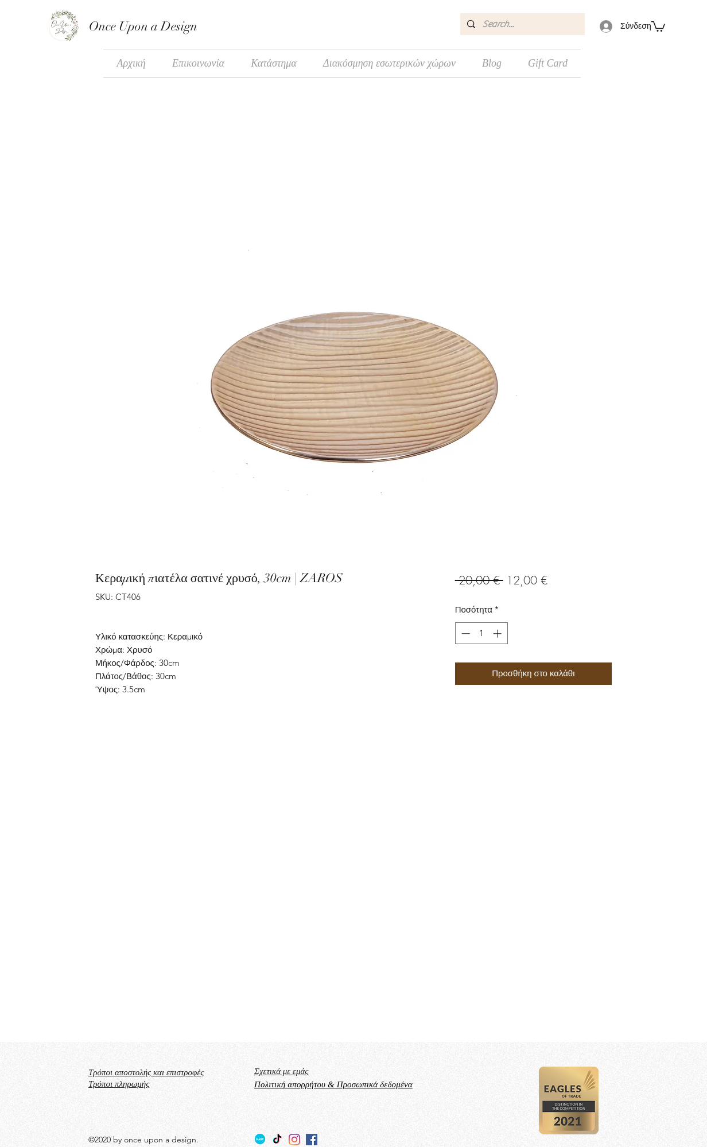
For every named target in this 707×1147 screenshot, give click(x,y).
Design (177, 26)
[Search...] (521, 24)
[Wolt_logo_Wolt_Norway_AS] (260, 1139)
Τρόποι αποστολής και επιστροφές (146, 1072)
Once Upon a (123, 26)
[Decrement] (464, 633)
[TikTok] (277, 1139)
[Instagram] (294, 1139)
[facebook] (311, 1139)
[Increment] (498, 633)
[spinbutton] (481, 633)
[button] (658, 26)
